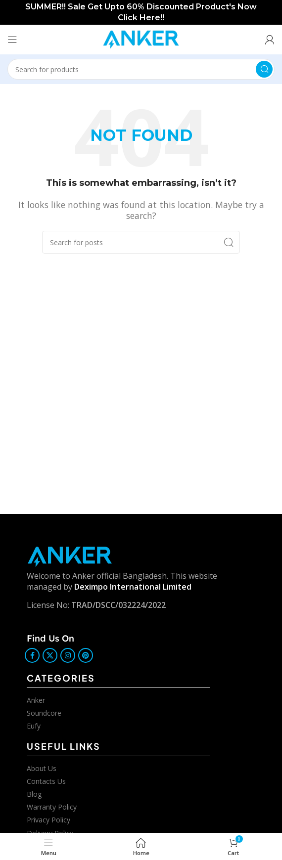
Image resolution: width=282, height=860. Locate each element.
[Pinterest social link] (85, 655)
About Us (41, 768)
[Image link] (69, 556)
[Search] (141, 69)
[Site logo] (141, 38)
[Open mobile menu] (12, 39)
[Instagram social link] (67, 655)
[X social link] (50, 655)
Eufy (34, 726)
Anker (36, 700)
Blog (34, 794)
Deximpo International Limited (132, 586)
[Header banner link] (141, 12)
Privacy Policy (48, 819)
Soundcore (44, 713)
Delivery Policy (50, 833)
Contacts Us (46, 781)
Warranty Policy (52, 807)
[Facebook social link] (32, 655)
